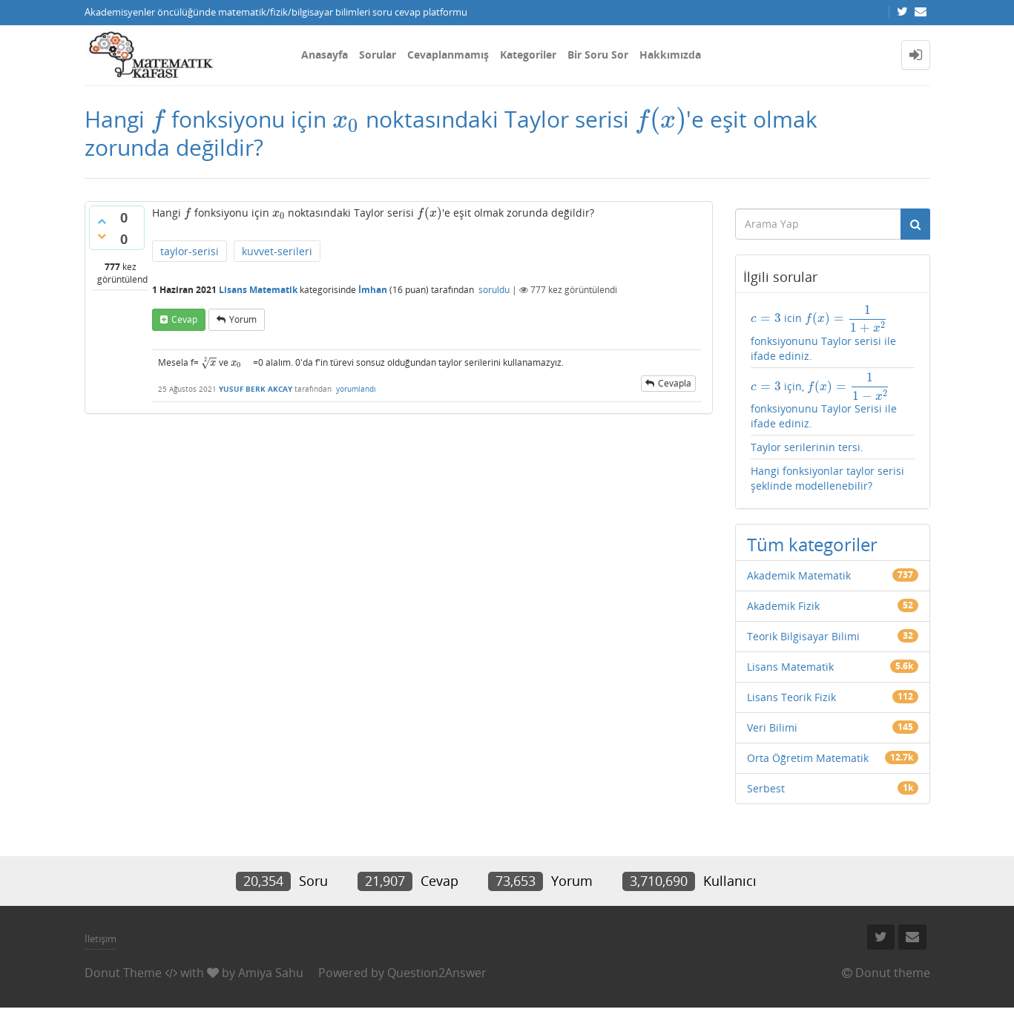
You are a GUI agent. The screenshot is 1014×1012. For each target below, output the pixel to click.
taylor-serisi (189, 251)
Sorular (377, 54)
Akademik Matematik (799, 575)
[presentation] (158, 119)
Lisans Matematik (258, 289)
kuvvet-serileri (277, 251)
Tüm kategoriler (812, 544)
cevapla (674, 383)
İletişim (100, 938)
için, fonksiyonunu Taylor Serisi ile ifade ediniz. (824, 401)
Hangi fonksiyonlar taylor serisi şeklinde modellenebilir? (827, 478)
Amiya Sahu (270, 973)
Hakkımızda (670, 54)
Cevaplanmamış (448, 54)
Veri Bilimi (772, 727)
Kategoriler (528, 54)
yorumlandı (356, 389)
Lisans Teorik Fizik (791, 697)
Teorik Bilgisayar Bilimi (803, 636)
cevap (184, 319)
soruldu (494, 289)
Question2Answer (437, 973)
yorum (243, 319)
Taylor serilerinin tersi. (807, 447)
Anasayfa (324, 54)
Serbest (766, 788)
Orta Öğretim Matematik (808, 758)
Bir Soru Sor (597, 54)
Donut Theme (123, 973)
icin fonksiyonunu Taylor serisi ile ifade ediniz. (823, 333)
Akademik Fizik (783, 606)
